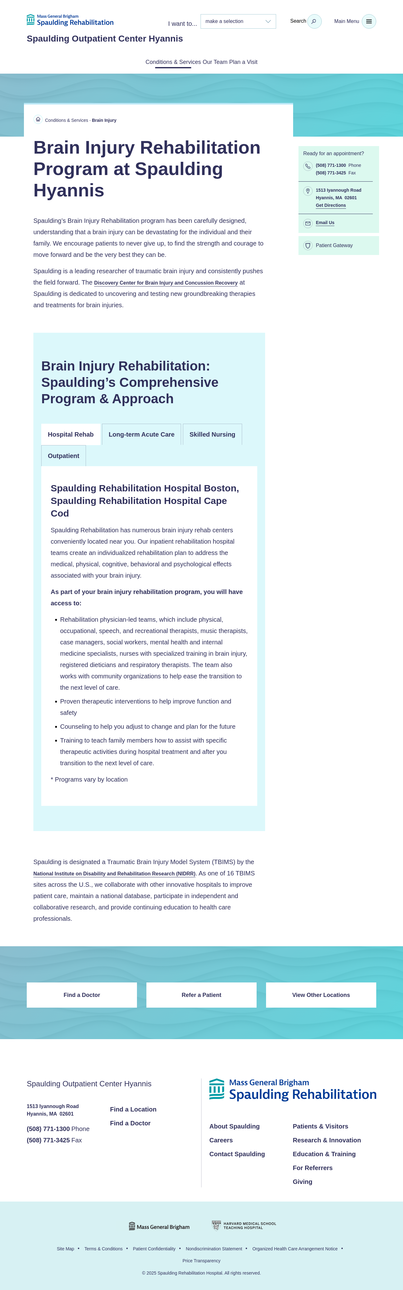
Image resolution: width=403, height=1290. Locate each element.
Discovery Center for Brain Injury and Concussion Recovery (175, 281)
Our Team (216, 61)
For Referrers (313, 1167)
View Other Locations (321, 994)
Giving (302, 1181)
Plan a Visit (260, 61)
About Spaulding (234, 1125)
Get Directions (331, 204)
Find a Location (133, 1108)
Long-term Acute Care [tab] (141, 433)
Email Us (325, 221)
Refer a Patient (201, 994)
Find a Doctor (82, 994)
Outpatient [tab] (63, 454)
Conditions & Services (158, 61)
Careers (221, 1139)
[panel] (149, 635)
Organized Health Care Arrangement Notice (295, 1248)
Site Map (65, 1248)
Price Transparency (202, 1260)
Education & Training (324, 1153)
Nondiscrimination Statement (214, 1248)
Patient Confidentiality (154, 1248)
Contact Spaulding (237, 1153)
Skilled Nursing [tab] (213, 433)
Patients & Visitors (320, 1125)
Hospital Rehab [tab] (71, 433)
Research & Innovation (327, 1139)
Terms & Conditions (103, 1248)
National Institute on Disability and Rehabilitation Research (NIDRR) (124, 872)
